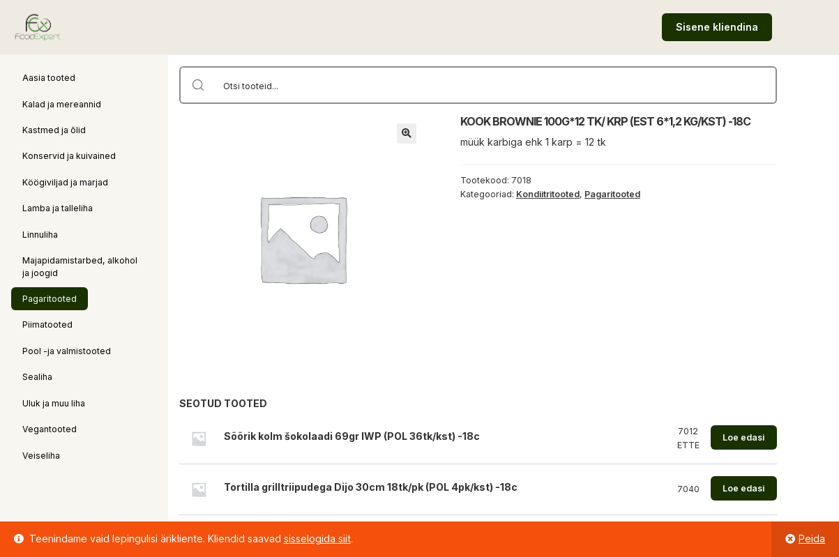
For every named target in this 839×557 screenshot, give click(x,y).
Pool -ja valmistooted (66, 351)
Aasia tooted (48, 78)
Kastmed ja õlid (54, 130)
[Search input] (496, 85)
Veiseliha (41, 455)
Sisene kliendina (717, 27)
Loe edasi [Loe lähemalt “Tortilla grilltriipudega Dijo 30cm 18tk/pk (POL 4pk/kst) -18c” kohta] (743, 488)
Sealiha (37, 377)
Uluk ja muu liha (53, 403)
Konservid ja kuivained (69, 156)
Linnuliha (40, 234)
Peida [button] (812, 538)
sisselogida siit (317, 538)
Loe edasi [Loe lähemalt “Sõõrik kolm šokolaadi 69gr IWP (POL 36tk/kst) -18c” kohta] (743, 437)
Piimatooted (47, 324)
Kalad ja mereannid (61, 104)
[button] (406, 133)
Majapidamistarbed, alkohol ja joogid (79, 266)
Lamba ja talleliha (57, 208)
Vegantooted (49, 429)
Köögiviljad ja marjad (65, 182)
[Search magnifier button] (198, 85)
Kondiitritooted (548, 194)
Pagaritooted (49, 298)
